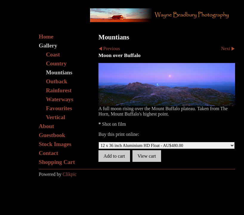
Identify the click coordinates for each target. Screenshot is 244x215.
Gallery (48, 45)
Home (46, 36)
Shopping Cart (57, 162)
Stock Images (55, 144)
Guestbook (52, 135)
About (46, 126)
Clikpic (70, 174)
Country (56, 63)
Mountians (59, 72)
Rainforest (59, 90)
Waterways (59, 99)
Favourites (59, 108)
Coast (53, 54)
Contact (48, 153)
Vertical (55, 117)
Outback (56, 81)
